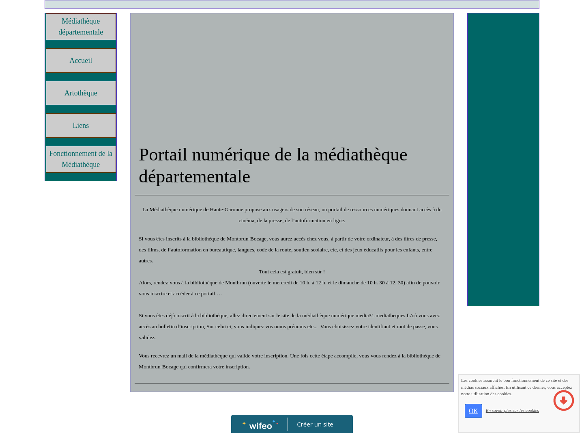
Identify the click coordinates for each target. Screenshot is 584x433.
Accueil (80, 60)
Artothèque (80, 93)
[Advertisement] (292, 78)
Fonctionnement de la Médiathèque (80, 159)
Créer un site (315, 424)
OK (473, 410)
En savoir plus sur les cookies (512, 410)
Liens (81, 125)
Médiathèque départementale (80, 26)
